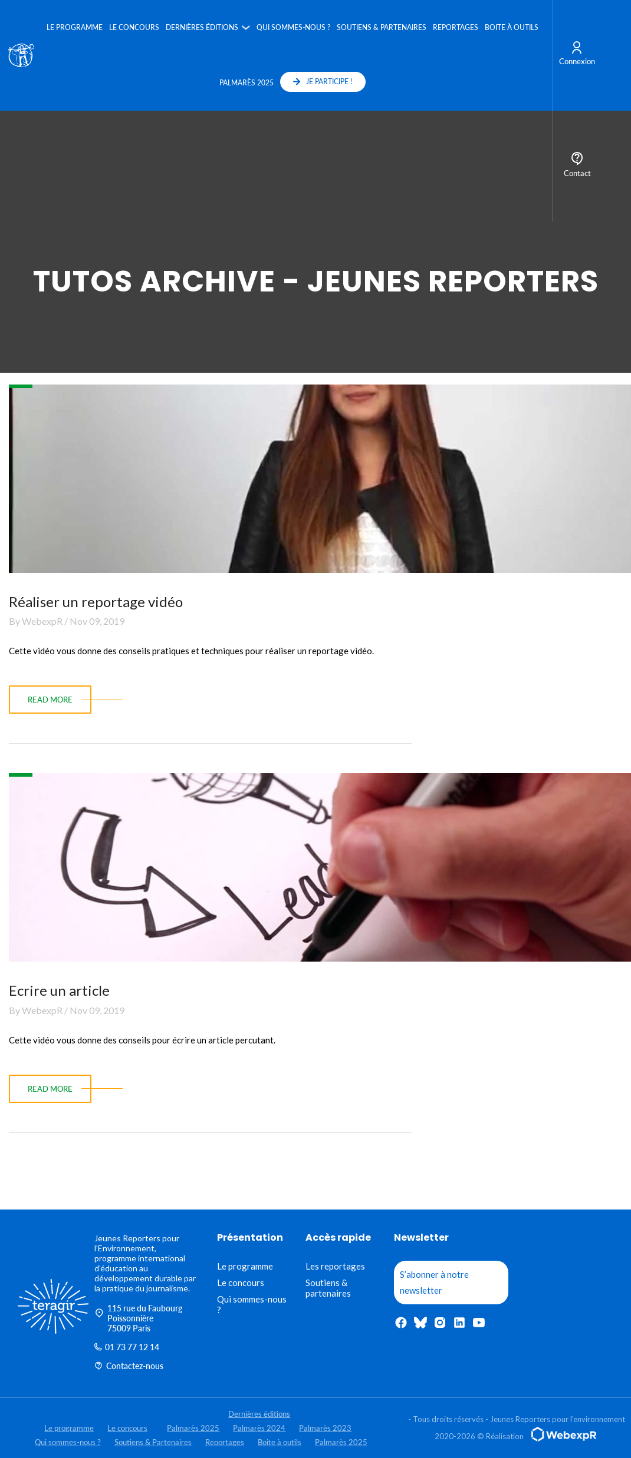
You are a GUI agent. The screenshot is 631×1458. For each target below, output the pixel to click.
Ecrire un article (59, 990)
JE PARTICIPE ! (322, 81)
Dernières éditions (201, 27)
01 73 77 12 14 (126, 1347)
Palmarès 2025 (246, 82)
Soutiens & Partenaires (381, 27)
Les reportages (335, 1266)
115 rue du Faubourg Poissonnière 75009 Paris (138, 1318)
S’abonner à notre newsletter (434, 1282)
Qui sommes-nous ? (293, 27)
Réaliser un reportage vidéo (96, 601)
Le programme (74, 27)
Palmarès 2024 (259, 1428)
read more (50, 699)
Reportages (455, 27)
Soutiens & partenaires (328, 1287)
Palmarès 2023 (325, 1428)
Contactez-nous (128, 1366)
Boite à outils (511, 27)
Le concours (134, 27)
